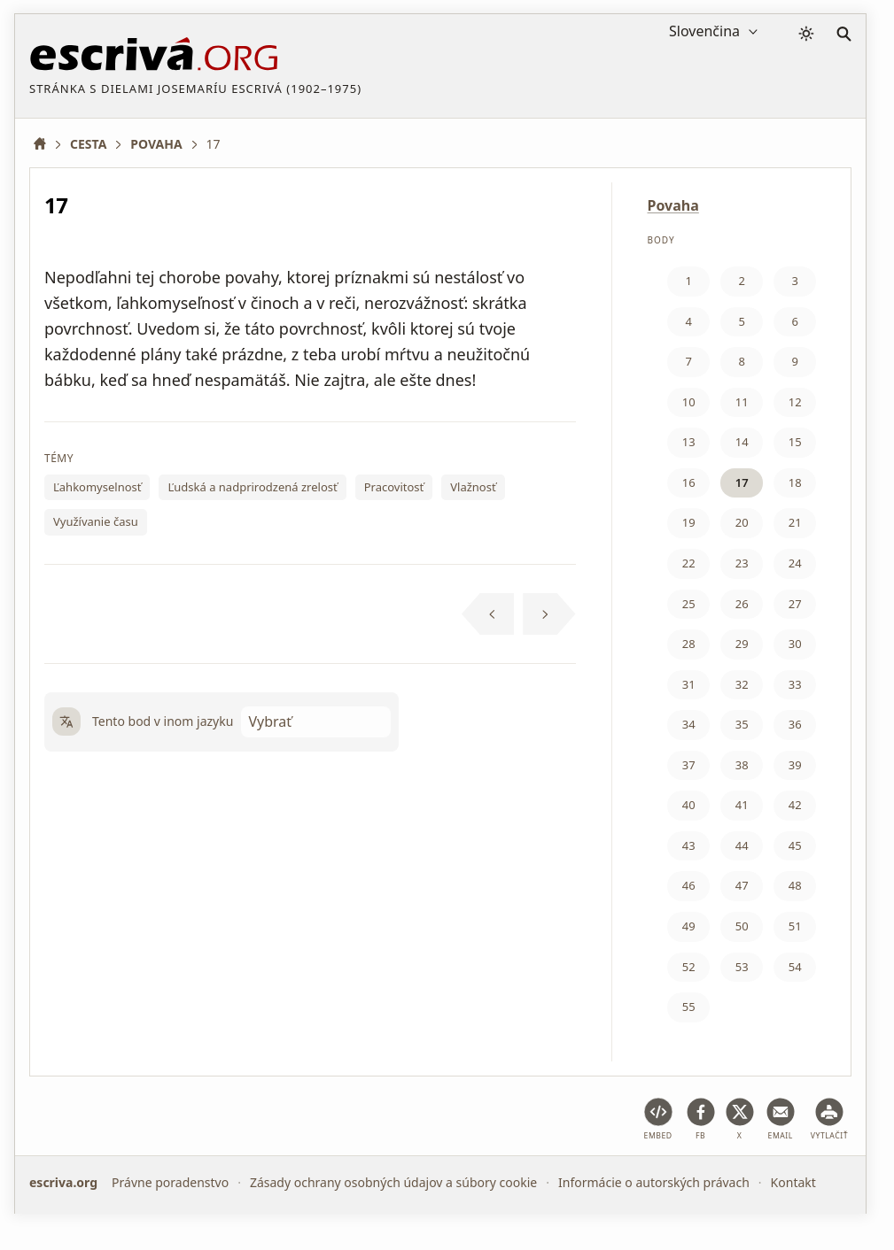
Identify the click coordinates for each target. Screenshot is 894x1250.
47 (742, 885)
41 (742, 805)
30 (795, 644)
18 (795, 482)
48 (795, 885)
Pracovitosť (394, 487)
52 (689, 967)
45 (795, 845)
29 (742, 644)
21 (795, 522)
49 (689, 926)
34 (689, 724)
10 (689, 402)
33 (795, 684)
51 (795, 926)
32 (742, 684)
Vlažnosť (472, 487)
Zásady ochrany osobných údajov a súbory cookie (393, 1182)
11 (742, 402)
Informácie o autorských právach (654, 1182)
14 (742, 442)
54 (795, 967)
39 (795, 765)
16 (689, 482)
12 (795, 402)
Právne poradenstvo (170, 1182)
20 (742, 522)
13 (689, 442)
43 (689, 845)
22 (689, 563)
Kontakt (793, 1182)
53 (742, 967)
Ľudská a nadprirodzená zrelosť (252, 487)
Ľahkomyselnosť (97, 487)
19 (689, 522)
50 (742, 926)
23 (742, 563)
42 (795, 805)
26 (742, 604)
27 (795, 604)
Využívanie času (95, 521)
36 (795, 724)
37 (689, 765)
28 (689, 644)
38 (742, 765)
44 (742, 845)
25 (689, 604)
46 (689, 885)
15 (795, 442)
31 (689, 684)
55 (689, 1007)
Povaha (673, 205)
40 (689, 805)
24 (795, 563)
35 (742, 724)
